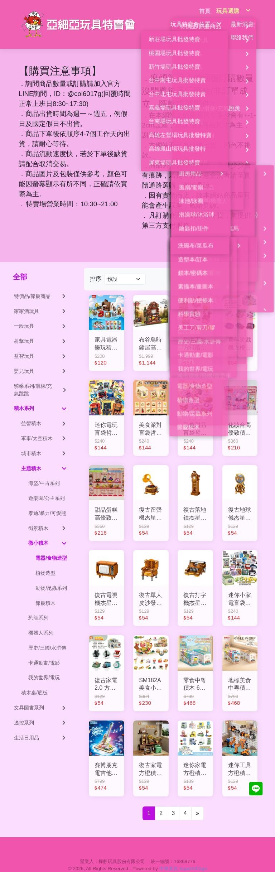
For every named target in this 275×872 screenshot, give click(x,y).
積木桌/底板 (34, 682)
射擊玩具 (40, 330)
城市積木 (44, 442)
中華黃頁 (168, 858)
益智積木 (44, 412)
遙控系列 (40, 712)
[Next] (197, 802)
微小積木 (47, 532)
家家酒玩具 (40, 300)
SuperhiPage (193, 858)
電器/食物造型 (51, 547)
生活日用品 (40, 727)
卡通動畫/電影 (44, 652)
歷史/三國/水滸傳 (47, 637)
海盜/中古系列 (44, 472)
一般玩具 (40, 315)
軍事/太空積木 (44, 427)
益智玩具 (40, 345)
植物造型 (45, 562)
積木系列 (40, 398)
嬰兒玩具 (40, 360)
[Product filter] (125, 268)
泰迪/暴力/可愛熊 (47, 502)
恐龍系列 (38, 607)
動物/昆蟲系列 (51, 577)
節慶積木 (45, 592)
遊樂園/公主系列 (46, 487)
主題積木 (43, 457)
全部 (20, 266)
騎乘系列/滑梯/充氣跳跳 (40, 379)
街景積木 (47, 517)
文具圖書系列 (40, 697)
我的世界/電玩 (44, 667)
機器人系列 (40, 622)
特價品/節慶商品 (40, 285)
